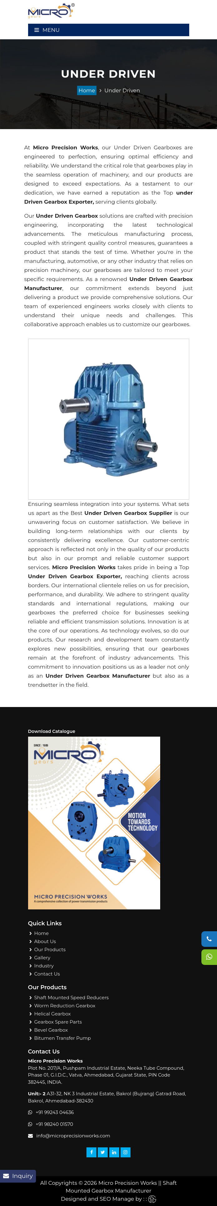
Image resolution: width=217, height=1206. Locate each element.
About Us (45, 941)
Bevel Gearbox (51, 1030)
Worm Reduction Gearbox (65, 1006)
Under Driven (122, 90)
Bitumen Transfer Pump (62, 1038)
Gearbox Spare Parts (58, 1022)
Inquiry (18, 1175)
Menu (47, 30)
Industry (44, 966)
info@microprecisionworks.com (73, 1136)
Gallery (42, 958)
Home (87, 90)
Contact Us (47, 974)
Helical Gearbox (52, 1014)
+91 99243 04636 (55, 1112)
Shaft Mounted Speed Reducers (71, 997)
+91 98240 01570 (54, 1124)
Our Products (50, 949)
